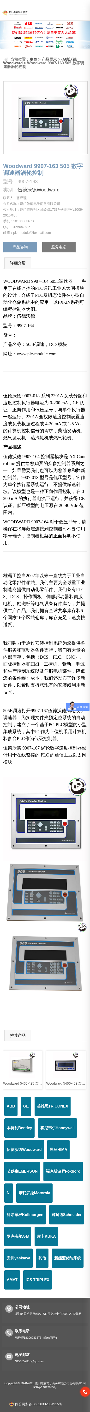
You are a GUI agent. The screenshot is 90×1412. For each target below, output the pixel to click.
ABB (11, 1106)
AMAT (12, 1280)
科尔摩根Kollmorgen (25, 1215)
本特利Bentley (19, 1128)
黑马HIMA (58, 1150)
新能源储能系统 (67, 1258)
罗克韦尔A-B (18, 1236)
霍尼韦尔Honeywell (57, 1128)
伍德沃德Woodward (39, 189)
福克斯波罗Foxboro (63, 1171)
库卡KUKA (46, 1236)
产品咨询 (20, 247)
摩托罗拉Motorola (34, 1193)
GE (26, 1106)
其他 (42, 1258)
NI (9, 1193)
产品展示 (49, 59)
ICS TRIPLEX (37, 1280)
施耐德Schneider (67, 1215)
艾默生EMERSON (22, 1171)
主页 (33, 59)
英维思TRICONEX (52, 1106)
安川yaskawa (18, 1258)
